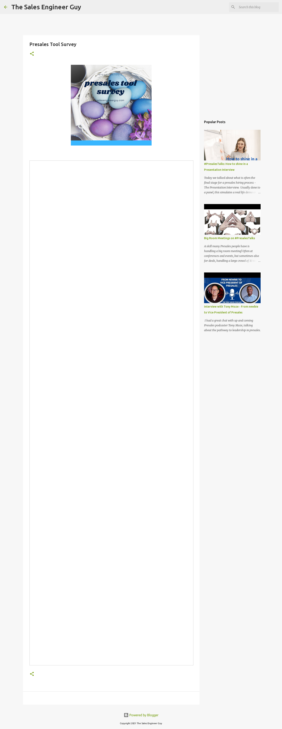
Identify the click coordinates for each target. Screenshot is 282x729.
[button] (31, 54)
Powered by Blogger (141, 715)
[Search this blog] (257, 7)
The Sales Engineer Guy (46, 6)
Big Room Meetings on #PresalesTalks (229, 238)
